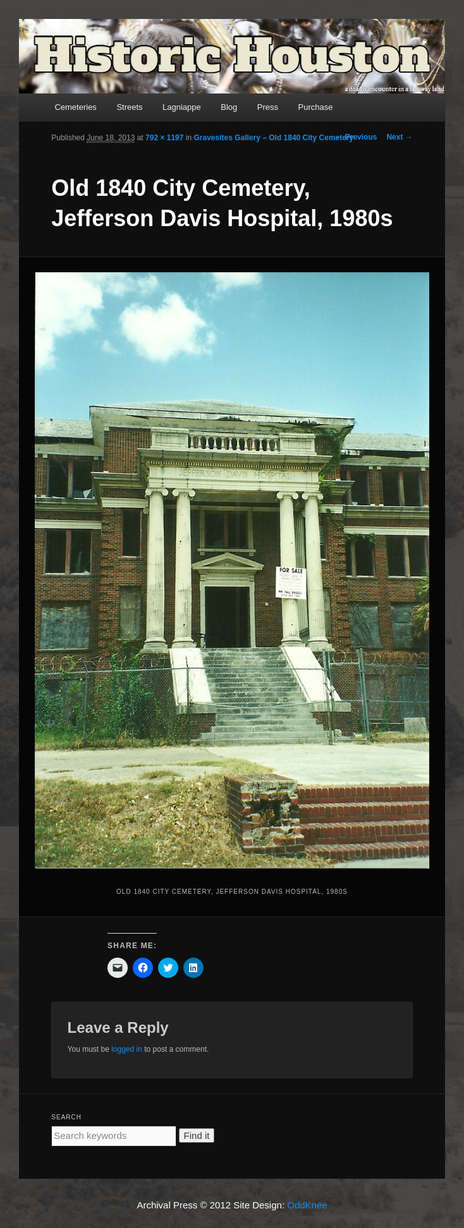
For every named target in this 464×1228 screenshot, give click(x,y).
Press (267, 107)
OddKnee (307, 1205)
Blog (229, 107)
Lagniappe (181, 107)
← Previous (356, 137)
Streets (129, 107)
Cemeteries (75, 107)
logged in (126, 1049)
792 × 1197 (164, 137)
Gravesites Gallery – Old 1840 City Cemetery (273, 137)
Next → (399, 137)
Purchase (315, 107)
